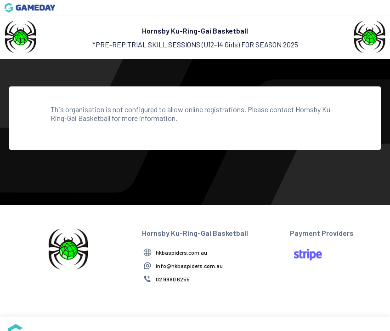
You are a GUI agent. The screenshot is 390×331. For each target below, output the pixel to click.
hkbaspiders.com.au (181, 252)
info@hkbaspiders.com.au (189, 266)
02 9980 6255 (173, 279)
